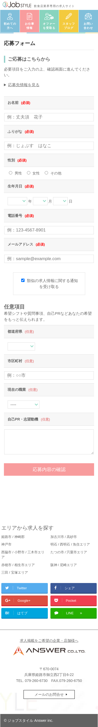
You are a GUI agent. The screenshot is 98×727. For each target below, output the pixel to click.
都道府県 (21, 331)
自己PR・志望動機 (29, 419)
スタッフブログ (68, 26)
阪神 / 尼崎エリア (63, 565)
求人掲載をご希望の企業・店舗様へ (49, 640)
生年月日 (21, 186)
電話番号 (21, 216)
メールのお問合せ (49, 694)
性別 (17, 160)
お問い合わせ (88, 26)
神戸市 (6, 544)
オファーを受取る (49, 26)
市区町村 (21, 361)
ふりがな (21, 131)
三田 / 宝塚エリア (14, 572)
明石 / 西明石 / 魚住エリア (70, 544)
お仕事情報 (29, 26)
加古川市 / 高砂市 (63, 537)
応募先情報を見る (23, 85)
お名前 (19, 103)
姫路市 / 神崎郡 (13, 537)
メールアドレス (26, 244)
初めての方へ (10, 26)
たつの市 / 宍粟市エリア (68, 552)
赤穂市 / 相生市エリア (18, 565)
